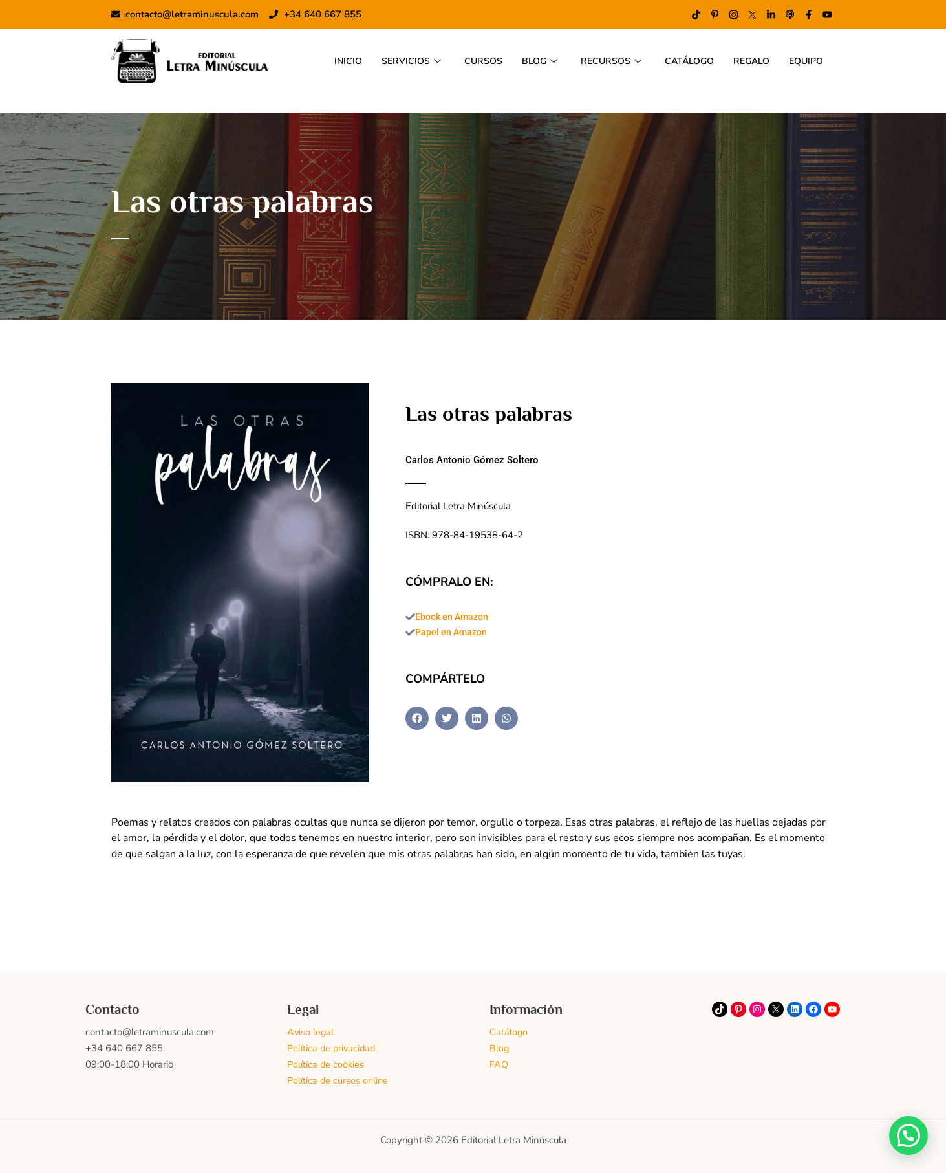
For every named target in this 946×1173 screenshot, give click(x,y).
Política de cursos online (339, 1079)
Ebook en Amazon (454, 617)
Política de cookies (326, 1064)
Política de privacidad (333, 1048)
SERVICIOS (396, 60)
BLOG (528, 60)
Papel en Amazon (453, 633)
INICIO (332, 60)
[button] (417, 719)
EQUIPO (804, 60)
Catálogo (508, 1031)
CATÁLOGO (682, 60)
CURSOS (470, 60)
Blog (499, 1048)
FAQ (499, 1064)
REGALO (746, 60)
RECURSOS (601, 60)
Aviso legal (311, 1031)
